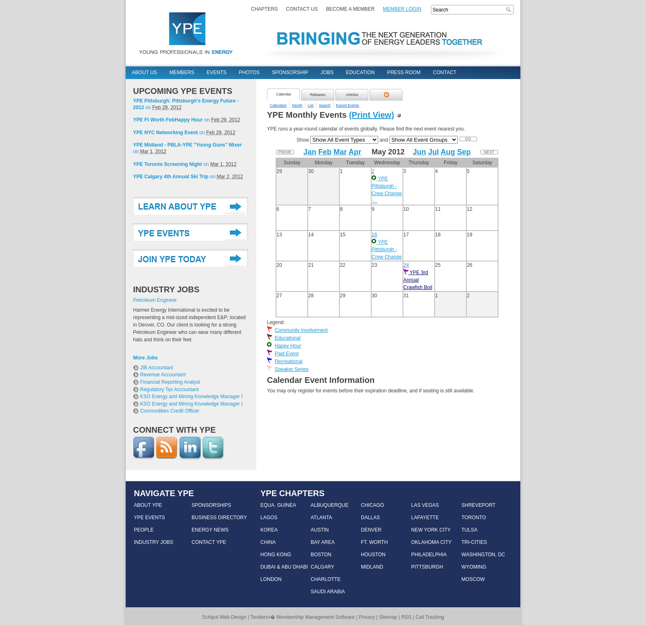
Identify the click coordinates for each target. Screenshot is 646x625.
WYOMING (473, 567)
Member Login (402, 9)
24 (406, 265)
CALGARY (322, 567)
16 (374, 235)
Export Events (347, 105)
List (311, 105)
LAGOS (268, 517)
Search (509, 9)
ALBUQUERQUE (330, 505)
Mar (340, 152)
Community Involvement (301, 330)
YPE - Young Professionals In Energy (186, 32)
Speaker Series (292, 369)
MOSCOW (473, 579)
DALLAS (370, 517)
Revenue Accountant (163, 375)
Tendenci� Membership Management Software (302, 617)
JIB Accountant (156, 368)
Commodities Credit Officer (169, 411)
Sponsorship (290, 72)
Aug (447, 152)
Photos (249, 72)
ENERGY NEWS (210, 530)
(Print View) (371, 114)
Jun (419, 152)
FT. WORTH (374, 542)
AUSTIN (320, 530)
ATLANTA (321, 517)
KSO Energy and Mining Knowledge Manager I (191, 396)
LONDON (270, 579)
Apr (355, 152)
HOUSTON (373, 554)
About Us (144, 72)
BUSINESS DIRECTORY (219, 517)
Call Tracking (429, 617)
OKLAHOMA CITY (431, 542)
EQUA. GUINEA (278, 505)
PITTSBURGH (427, 567)
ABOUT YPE (148, 505)
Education (360, 72)
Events (217, 72)
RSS (406, 617)
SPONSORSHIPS (211, 505)
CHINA (268, 542)
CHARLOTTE (326, 579)
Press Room (403, 72)
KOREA (269, 530)
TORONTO (473, 517)
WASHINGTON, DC (483, 554)
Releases (318, 95)
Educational (288, 338)
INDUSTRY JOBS (153, 542)
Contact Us (302, 9)
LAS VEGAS (425, 505)
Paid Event (287, 354)
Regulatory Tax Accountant (169, 389)
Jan (310, 152)
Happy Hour (288, 346)
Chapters (264, 9)
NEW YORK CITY (431, 530)
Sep (464, 152)
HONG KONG (275, 554)
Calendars (278, 105)
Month (297, 105)
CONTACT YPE (209, 542)
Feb (325, 152)
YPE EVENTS (149, 517)
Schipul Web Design (224, 617)
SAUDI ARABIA (328, 592)
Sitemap (388, 617)
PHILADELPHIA (429, 554)
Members (181, 72)
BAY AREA (323, 542)
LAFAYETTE (425, 517)
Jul (433, 152)
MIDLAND (372, 567)
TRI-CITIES (474, 542)
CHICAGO (372, 505)
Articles (352, 95)
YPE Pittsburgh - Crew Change (387, 249)
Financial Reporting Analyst (170, 382)
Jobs (327, 72)
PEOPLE (144, 530)
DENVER (371, 530)
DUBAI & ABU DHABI (284, 567)
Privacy (367, 617)
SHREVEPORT (478, 505)
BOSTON (321, 554)
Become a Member (350, 9)
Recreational (288, 361)
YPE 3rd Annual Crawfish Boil (417, 280)
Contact (444, 72)
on (186, 104)
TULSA (469, 530)
